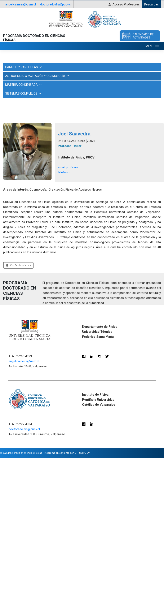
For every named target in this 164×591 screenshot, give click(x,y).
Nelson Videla (14, 145)
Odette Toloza (14, 167)
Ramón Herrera (15, 190)
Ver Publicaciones (18, 402)
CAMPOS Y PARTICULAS (23, 67)
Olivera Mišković (15, 175)
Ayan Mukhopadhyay (19, 92)
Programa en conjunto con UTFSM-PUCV (67, 589)
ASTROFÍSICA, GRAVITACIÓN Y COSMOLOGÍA (82, 81)
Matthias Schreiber (17, 137)
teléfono (64, 309)
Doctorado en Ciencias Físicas (25, 589)
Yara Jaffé (12, 213)
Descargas (151, 4)
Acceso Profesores (126, 4)
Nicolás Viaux (14, 160)
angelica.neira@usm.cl (20, 4)
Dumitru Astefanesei (19, 115)
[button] (150, 46)
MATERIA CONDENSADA (23, 221)
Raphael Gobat (15, 198)
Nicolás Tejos (13, 152)
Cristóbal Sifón (15, 107)
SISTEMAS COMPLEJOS (23, 230)
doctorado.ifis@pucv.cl (55, 4)
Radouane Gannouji (18, 182)
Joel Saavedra (14, 122)
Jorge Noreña (14, 130)
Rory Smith (12, 205)
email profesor (68, 304)
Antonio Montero (16, 99)
